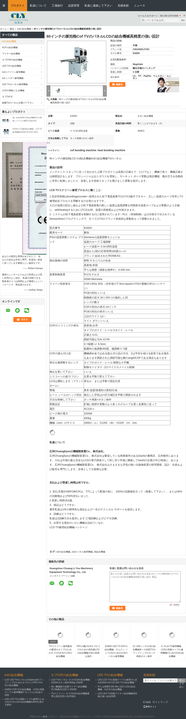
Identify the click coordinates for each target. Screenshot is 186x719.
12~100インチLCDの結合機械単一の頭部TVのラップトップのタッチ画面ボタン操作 (144, 651)
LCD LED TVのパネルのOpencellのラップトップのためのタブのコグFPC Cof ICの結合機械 (24, 682)
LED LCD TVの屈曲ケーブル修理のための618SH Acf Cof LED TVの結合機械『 (117, 681)
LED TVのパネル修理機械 (15, 84)
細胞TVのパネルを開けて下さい (18, 102)
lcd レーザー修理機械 (12, 78)
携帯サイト (150, 706)
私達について (38, 5)
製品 (12, 29)
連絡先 (119, 84)
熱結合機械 (99, 552)
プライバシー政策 (38, 716)
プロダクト (18, 5)
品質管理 (73, 5)
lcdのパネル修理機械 (82, 552)
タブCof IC (7, 96)
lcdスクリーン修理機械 (13, 72)
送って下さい (181, 681)
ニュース (139, 5)
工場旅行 (57, 5)
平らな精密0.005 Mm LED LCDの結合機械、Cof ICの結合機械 (116, 688)
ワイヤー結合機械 (11, 53)
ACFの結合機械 (10, 47)
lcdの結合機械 (24, 29)
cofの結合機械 (63, 552)
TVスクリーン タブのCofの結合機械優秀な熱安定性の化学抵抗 (70, 695)
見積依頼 (123, 5)
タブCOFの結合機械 (12, 59)
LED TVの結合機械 (11, 66)
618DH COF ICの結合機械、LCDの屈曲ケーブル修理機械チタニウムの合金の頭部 (24, 692)
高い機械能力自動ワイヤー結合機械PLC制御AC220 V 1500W (69, 688)
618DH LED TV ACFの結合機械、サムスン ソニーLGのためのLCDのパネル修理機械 (116, 651)
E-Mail (147, 702)
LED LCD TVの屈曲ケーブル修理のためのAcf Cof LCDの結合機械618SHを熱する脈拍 (24, 702)
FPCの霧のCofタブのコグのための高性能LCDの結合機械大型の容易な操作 (88, 651)
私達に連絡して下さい (98, 5)
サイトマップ (160, 702)
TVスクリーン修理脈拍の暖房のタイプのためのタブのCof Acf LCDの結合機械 (60, 651)
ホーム (3, 29)
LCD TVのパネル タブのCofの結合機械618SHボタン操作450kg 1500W (70, 681)
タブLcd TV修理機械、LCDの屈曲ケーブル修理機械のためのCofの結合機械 (172, 651)
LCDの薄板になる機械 (13, 90)
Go (183, 20)
